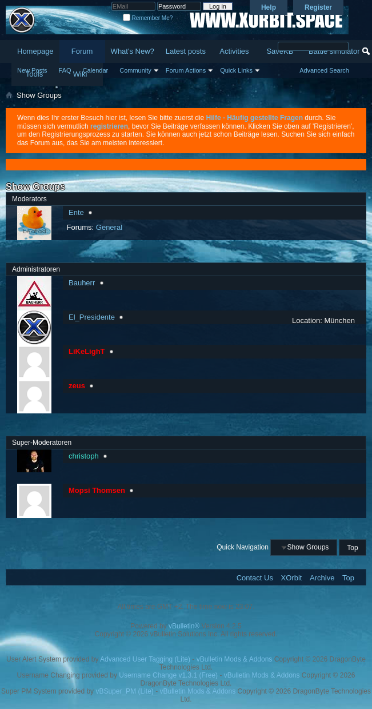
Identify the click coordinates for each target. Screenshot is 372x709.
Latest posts (186, 51)
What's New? (132, 51)
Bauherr (82, 282)
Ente (76, 212)
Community (135, 70)
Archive (322, 577)
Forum (82, 51)
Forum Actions (186, 70)
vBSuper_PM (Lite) (124, 691)
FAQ (65, 70)
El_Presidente (92, 317)
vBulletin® (184, 626)
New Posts (32, 70)
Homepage (35, 51)
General (109, 227)
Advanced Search (324, 70)
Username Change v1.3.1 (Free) (168, 675)
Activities (234, 51)
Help (268, 7)
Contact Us (255, 577)
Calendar (96, 70)
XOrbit (291, 577)
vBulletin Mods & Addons (235, 659)
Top (352, 547)
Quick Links (236, 70)
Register (318, 7)
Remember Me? (148, 18)
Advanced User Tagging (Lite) (145, 659)
